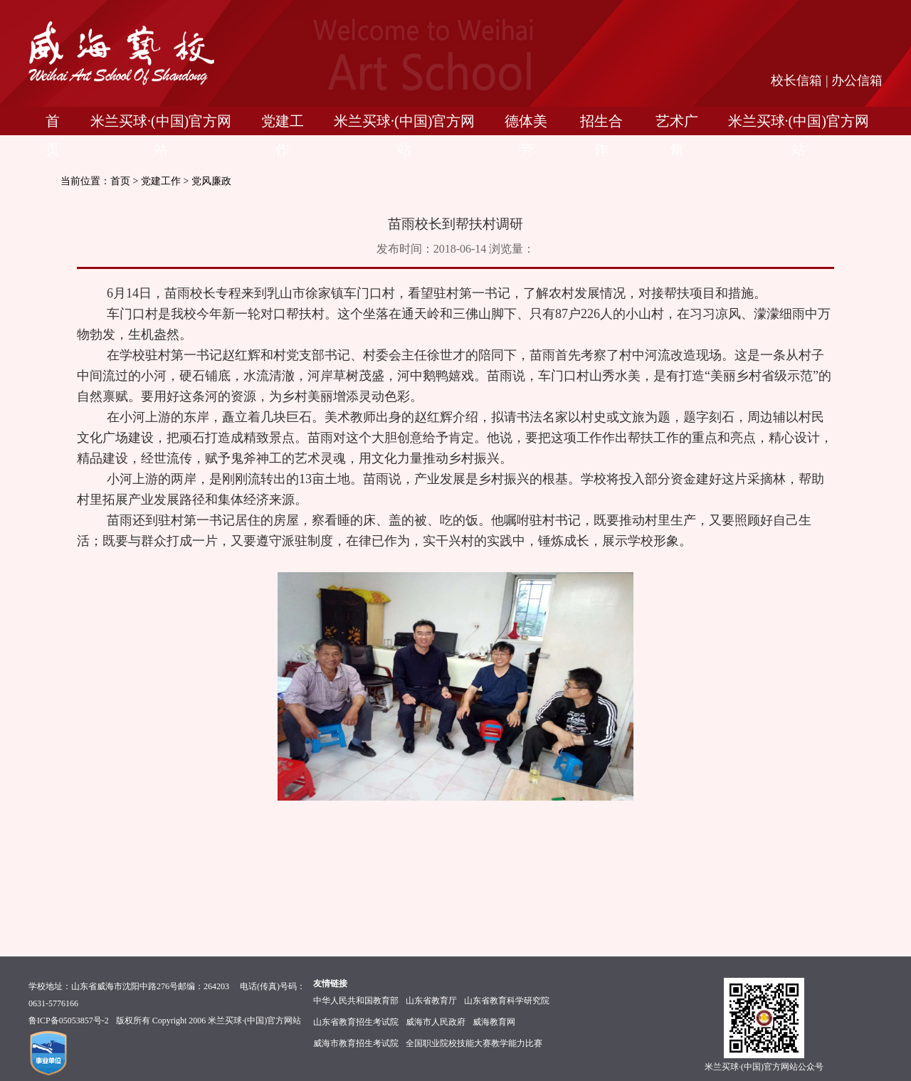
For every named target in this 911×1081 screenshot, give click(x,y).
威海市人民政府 (435, 1022)
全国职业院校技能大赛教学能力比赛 (474, 1043)
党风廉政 (211, 181)
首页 (120, 181)
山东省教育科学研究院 (506, 1001)
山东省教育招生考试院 (356, 1022)
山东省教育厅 (431, 1001)
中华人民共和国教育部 (356, 1001)
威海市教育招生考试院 (356, 1043)
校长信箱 (796, 80)
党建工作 (161, 181)
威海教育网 (494, 1022)
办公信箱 (857, 80)
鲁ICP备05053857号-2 (68, 1020)
